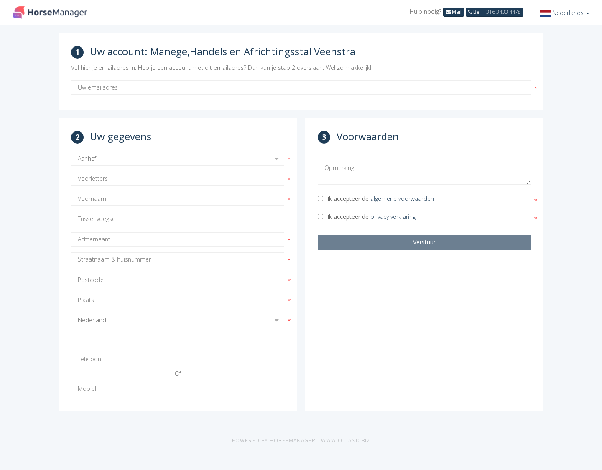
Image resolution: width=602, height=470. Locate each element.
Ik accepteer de (376, 199)
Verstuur (424, 242)
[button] (564, 13)
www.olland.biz (345, 440)
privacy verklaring (393, 217)
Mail (454, 11)
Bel (494, 11)
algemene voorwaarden (402, 199)
